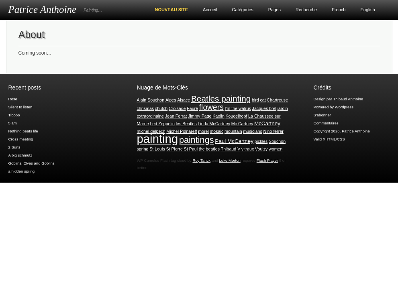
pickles (261, 141)
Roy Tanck (202, 160)
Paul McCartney (234, 141)
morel (203, 131)
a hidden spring (21, 171)
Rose (12, 99)
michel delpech (151, 131)
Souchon (277, 141)
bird (255, 100)
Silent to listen (20, 107)
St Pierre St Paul (182, 149)
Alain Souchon (151, 100)
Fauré (192, 108)
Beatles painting (221, 98)
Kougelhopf (236, 116)
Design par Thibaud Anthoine (338, 99)
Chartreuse (277, 100)
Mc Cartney (242, 123)
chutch (161, 108)
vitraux (247, 149)
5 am (12, 123)
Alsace (183, 100)
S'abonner (322, 115)
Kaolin (218, 116)
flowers (211, 107)
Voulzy (261, 149)
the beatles (209, 149)
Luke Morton (229, 160)
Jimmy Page (200, 116)
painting (157, 138)
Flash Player (267, 160)
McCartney (267, 123)
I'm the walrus (238, 108)
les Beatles (186, 123)
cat (262, 100)
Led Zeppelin (162, 123)
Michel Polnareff (181, 131)
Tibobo (14, 115)
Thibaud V (231, 149)
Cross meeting (20, 139)
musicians (252, 131)
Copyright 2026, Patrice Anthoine (342, 131)
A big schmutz (20, 155)
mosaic (216, 131)
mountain (233, 131)
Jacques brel (264, 108)
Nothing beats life (23, 131)
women (275, 149)
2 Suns (14, 147)
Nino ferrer (273, 131)
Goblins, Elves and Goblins (31, 163)
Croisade (177, 108)
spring (143, 149)
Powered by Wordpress (334, 107)
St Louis (157, 149)
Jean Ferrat (176, 116)
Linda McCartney (214, 123)
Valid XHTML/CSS (329, 139)
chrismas (145, 108)
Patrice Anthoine (42, 9)
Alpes (170, 100)
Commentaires (326, 123)
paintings (196, 140)
